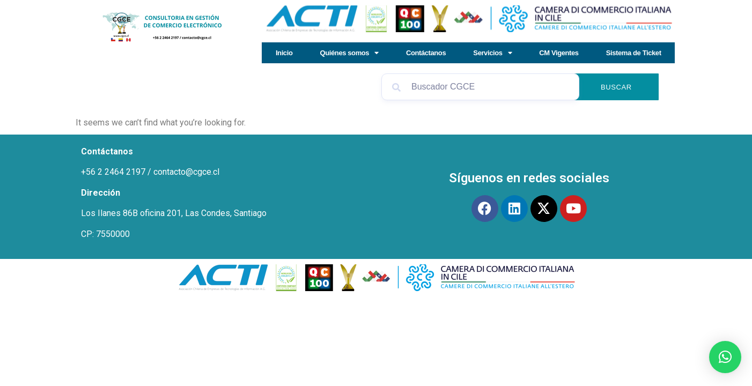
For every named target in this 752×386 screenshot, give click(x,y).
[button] (725, 357)
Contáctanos (426, 53)
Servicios (492, 53)
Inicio (284, 53)
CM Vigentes (558, 53)
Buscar (616, 87)
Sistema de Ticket (633, 53)
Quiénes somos (349, 53)
